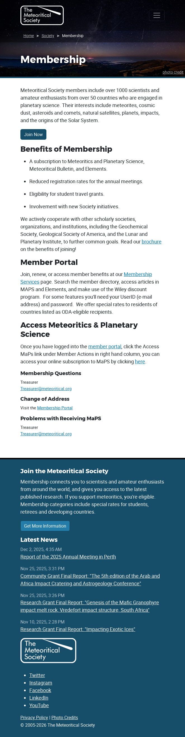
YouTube (39, 705)
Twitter (37, 675)
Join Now (33, 134)
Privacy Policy (34, 717)
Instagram (40, 682)
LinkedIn (38, 697)
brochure (152, 241)
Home (28, 35)
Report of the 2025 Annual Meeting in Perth (68, 556)
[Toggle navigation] (157, 15)
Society (48, 35)
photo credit (173, 72)
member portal (104, 346)
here (140, 361)
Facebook (40, 690)
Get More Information (45, 526)
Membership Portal (55, 407)
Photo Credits (64, 717)
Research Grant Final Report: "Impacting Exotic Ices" (77, 629)
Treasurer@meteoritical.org (46, 388)
